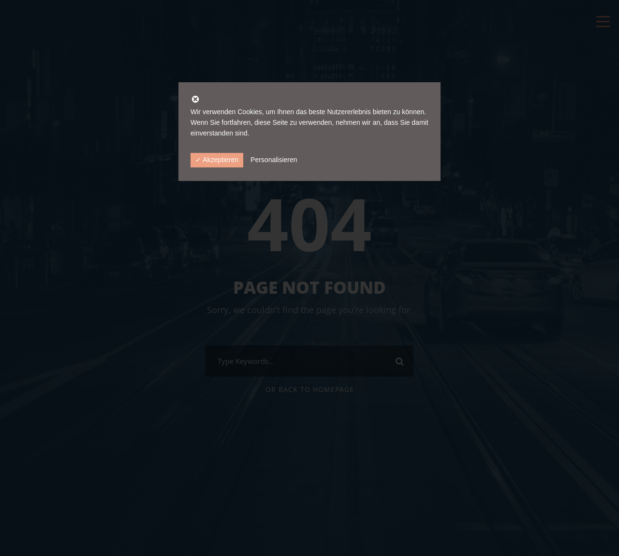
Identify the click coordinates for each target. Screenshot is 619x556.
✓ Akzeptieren (216, 160)
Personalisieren (274, 160)
